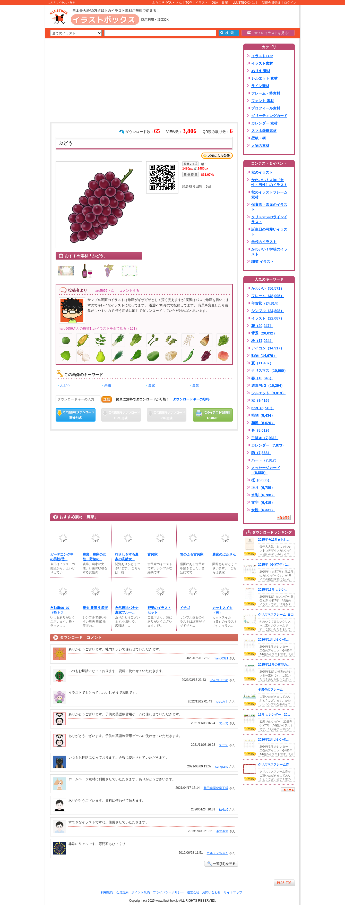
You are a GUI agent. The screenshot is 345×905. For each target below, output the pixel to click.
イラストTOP (262, 56)
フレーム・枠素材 (265, 93)
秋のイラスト (262, 172)
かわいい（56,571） (267, 288)
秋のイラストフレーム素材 (269, 194)
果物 (107, 385)
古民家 (153, 554)
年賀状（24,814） (265, 303)
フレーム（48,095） (267, 296)
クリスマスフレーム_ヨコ (276, 614)
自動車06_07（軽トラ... (60, 610)
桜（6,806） (261, 480)
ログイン (290, 2)
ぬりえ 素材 (260, 71)
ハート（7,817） (264, 460)
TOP (188, 2)
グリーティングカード (269, 116)
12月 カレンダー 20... (274, 714)
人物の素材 (260, 146)
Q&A (215, 2)
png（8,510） (262, 408)
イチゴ (185, 608)
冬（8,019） (261, 430)
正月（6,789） (263, 487)
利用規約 (107, 892)
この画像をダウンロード (76, 415)
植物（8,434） (263, 415)
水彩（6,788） (263, 495)
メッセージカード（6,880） (265, 470)
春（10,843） (262, 378)
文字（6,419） (263, 502)
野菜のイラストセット (159, 610)
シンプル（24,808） (267, 311)
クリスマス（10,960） (269, 370)
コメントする (129, 290)
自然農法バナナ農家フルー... (127, 610)
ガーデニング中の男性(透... (62, 556)
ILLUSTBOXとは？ (245, 2)
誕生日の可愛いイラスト (269, 231)
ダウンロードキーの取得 (191, 399)
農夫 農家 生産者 (95, 608)
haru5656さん (103, 290)
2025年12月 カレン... (272, 589)
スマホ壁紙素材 (264, 131)
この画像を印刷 (213, 415)
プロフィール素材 (265, 108)
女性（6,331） (263, 510)
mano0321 (221, 658)
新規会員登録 (271, 2)
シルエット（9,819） (268, 393)
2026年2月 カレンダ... (273, 739)
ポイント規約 (140, 892)
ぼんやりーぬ (219, 680)
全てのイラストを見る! (268, 33)
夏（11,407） (262, 363)
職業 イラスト (262, 261)
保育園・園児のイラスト (269, 207)
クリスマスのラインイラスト (269, 219)
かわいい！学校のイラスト (269, 251)
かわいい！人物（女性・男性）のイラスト (269, 182)
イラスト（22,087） (267, 318)
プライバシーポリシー (168, 892)
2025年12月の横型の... (273, 664)
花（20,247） (262, 326)
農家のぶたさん (224, 554)
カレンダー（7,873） (268, 445)
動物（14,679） (264, 356)
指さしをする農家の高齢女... (127, 556)
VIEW (250, 554)
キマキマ (222, 831)
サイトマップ (233, 892)
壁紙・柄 (258, 138)
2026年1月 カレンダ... (273, 639)
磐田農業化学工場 (216, 788)
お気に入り (217, 156)
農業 (195, 385)
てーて (223, 723)
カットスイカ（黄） (222, 610)
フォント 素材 (262, 101)
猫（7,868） (261, 453)
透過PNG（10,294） (267, 385)
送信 (106, 399)
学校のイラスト (264, 242)
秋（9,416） (261, 400)
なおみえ (222, 701)
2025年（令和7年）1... (273, 564)
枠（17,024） (262, 341)
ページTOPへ (284, 882)
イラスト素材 (262, 63)
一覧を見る (284, 517)
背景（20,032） (264, 333)
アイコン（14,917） (267, 348)
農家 (151, 385)
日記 (225, 2)
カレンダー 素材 (264, 123)
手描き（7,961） (264, 438)
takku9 (223, 809)
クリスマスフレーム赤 (273, 764)
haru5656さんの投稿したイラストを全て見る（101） (99, 328)
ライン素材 (260, 86)
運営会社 (193, 892)
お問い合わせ (211, 892)
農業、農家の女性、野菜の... (94, 556)
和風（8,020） (263, 423)
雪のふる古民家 (191, 554)
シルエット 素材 (264, 78)
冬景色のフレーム (270, 689)
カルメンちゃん (217, 853)
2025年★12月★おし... (273, 539)
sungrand (221, 766)
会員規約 (122, 892)
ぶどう (65, 385)
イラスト (201, 2)
